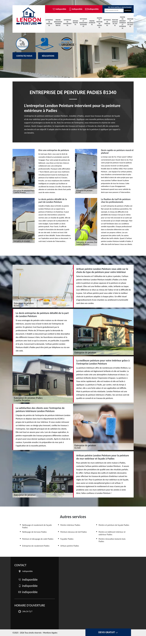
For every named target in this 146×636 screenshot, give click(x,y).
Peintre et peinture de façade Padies (114, 525)
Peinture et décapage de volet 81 (130, 22)
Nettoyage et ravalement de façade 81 (83, 22)
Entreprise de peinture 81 (49, 22)
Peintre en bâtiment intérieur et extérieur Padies (112, 533)
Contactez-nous (24, 56)
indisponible (59, 9)
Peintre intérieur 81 (92, 23)
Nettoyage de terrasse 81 (107, 22)
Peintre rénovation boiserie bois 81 (58, 22)
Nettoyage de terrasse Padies (34, 532)
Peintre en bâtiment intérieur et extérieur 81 (122, 22)
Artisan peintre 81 (75, 23)
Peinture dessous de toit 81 (115, 22)
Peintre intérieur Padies (70, 525)
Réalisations (48, 56)
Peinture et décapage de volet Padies (37, 539)
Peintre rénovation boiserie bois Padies (112, 540)
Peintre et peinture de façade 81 (99, 22)
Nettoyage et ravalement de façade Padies (37, 526)
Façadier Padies (66, 539)
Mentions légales (50, 632)
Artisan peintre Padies (69, 546)
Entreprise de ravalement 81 (67, 22)
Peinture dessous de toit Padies (73, 532)
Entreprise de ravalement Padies (35, 546)
